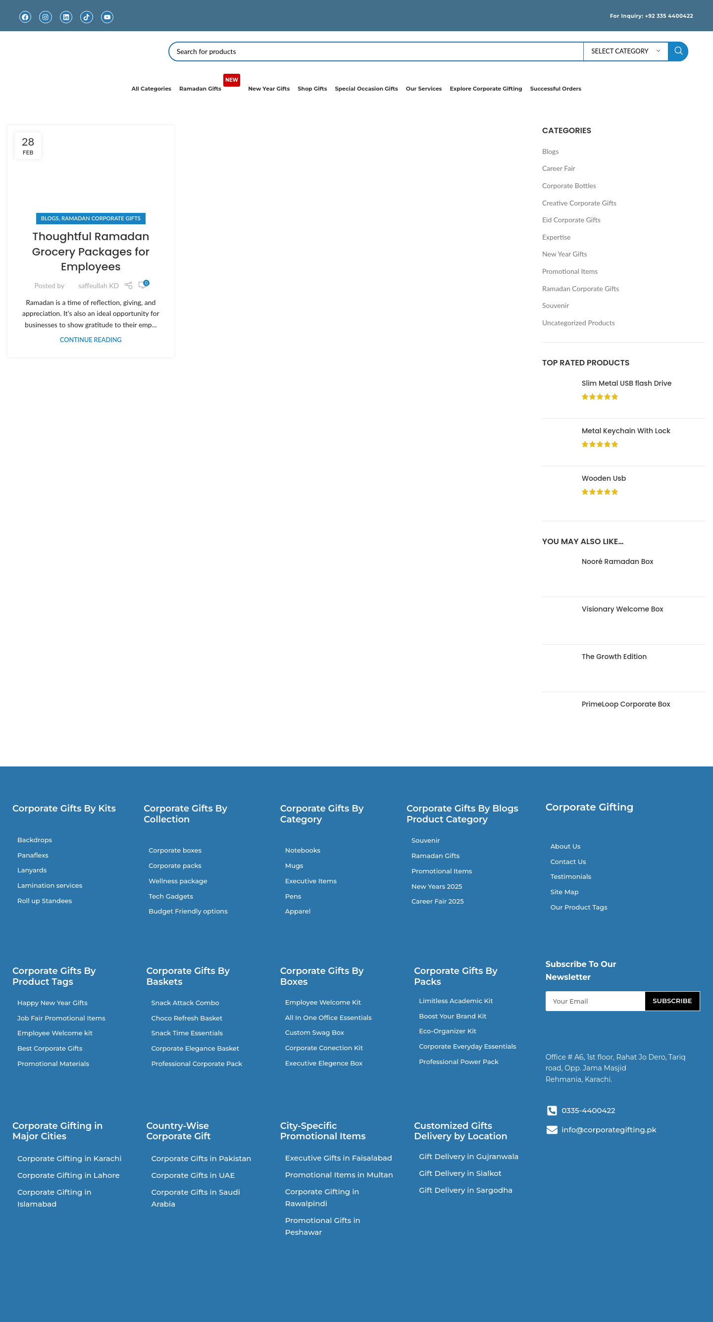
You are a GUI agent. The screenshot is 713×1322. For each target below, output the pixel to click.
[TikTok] (86, 17)
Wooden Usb (604, 478)
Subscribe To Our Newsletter (581, 979)
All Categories (151, 88)
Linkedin (66, 24)
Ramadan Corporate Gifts (101, 218)
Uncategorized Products (578, 322)
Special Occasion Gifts (366, 88)
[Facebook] (25, 17)
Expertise (556, 237)
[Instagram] (46, 17)
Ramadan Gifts (209, 84)
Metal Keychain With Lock (626, 430)
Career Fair (558, 168)
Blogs (50, 218)
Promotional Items (570, 271)
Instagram (46, 24)
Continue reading (90, 340)
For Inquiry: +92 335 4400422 (641, 15)
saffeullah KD (98, 285)
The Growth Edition (614, 656)
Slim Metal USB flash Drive (626, 383)
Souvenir (555, 305)
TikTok (87, 24)
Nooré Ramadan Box (617, 561)
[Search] (428, 51)
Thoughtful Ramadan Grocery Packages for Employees (91, 252)
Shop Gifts (312, 88)
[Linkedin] (66, 17)
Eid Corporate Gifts (571, 219)
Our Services (424, 88)
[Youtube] (107, 17)
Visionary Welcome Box (622, 609)
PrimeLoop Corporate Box (626, 704)
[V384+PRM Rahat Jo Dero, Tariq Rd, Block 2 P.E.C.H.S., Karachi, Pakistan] (624, 1233)
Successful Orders (555, 88)
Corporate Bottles (569, 185)
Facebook (25, 24)
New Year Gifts (269, 88)
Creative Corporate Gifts (579, 202)
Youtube (107, 24)
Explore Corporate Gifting (486, 88)
